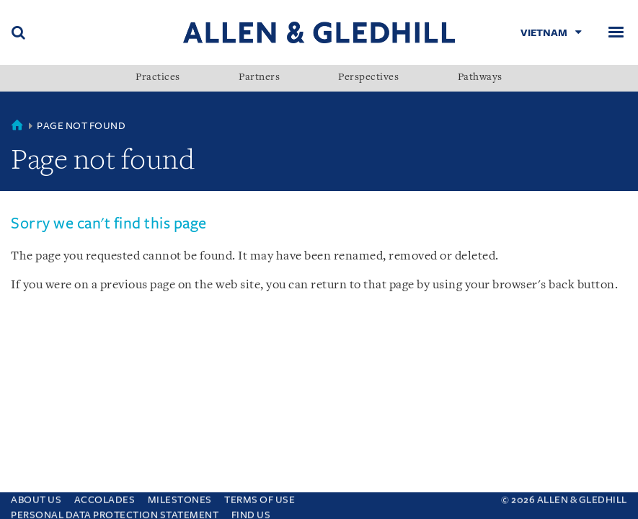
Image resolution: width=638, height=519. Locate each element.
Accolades (105, 496)
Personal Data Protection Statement (114, 511)
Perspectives (368, 78)
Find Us (251, 511)
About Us (36, 496)
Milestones (180, 496)
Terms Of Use (259, 496)
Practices (158, 78)
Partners (259, 78)
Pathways (480, 78)
